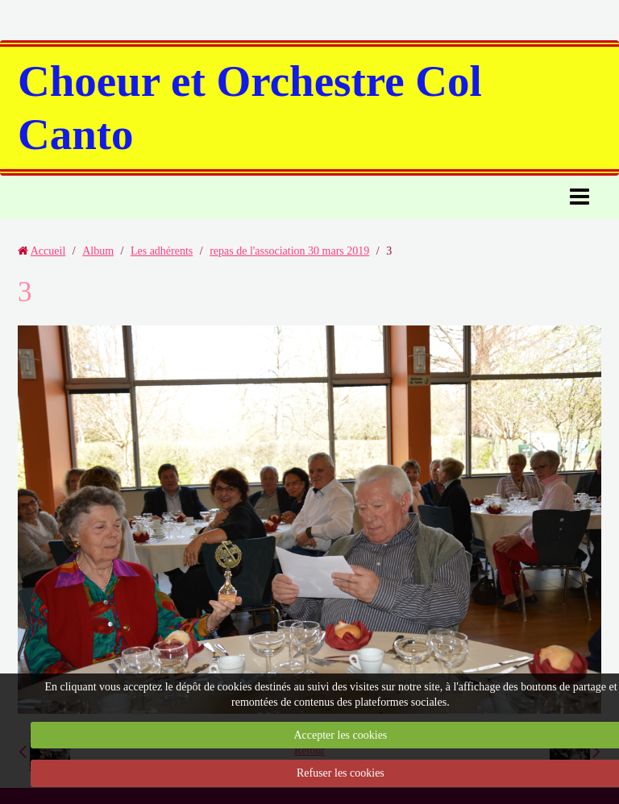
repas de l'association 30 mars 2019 (289, 251)
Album (98, 251)
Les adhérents (162, 251)
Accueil (48, 251)
